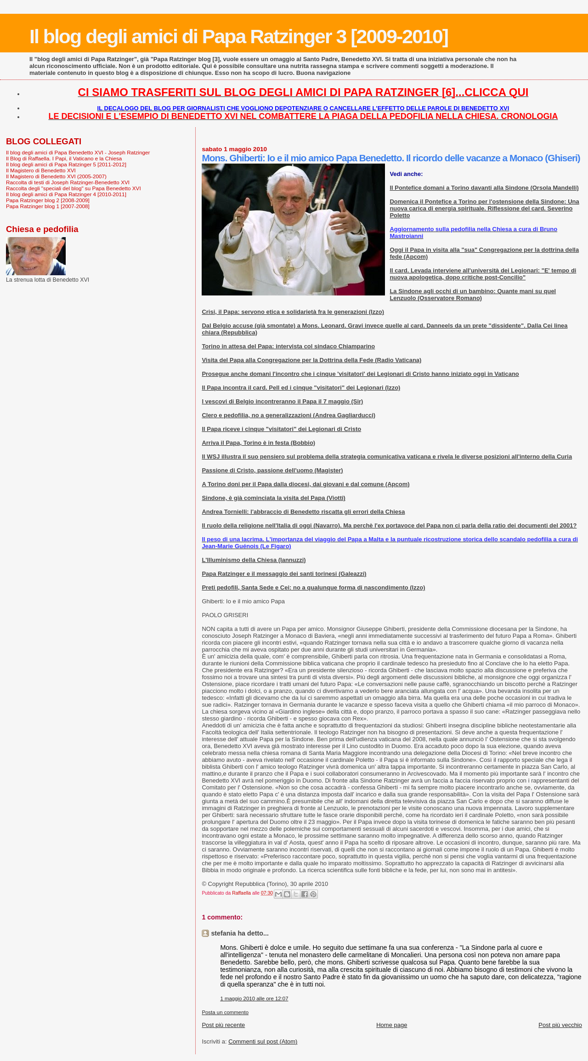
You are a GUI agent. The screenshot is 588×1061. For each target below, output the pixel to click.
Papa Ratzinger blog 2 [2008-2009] (48, 200)
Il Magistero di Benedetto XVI (41, 170)
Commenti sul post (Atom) (262, 1041)
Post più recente (223, 1024)
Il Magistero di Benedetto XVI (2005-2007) (56, 176)
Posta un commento (225, 1012)
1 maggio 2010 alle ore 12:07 (254, 998)
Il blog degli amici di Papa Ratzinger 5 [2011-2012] (66, 164)
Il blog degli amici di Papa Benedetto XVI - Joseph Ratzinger (78, 152)
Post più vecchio (560, 1024)
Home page (391, 1024)
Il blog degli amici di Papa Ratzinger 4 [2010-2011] (66, 194)
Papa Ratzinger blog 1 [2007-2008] (48, 206)
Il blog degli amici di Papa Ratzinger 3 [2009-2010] (238, 36)
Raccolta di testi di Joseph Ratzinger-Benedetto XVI (68, 182)
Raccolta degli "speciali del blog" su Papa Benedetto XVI (73, 188)
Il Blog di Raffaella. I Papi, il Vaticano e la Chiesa (64, 158)
